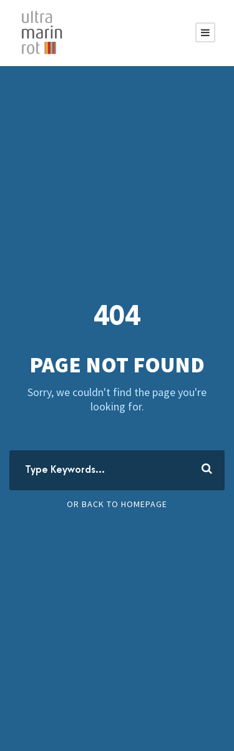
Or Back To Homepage (117, 504)
